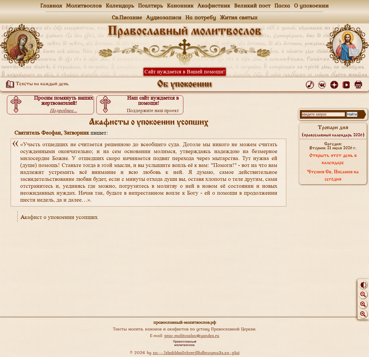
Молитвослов (84, 5)
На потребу (200, 17)
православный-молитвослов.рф (184, 322)
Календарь (120, 5)
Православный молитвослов (184, 31)
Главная (51, 5)
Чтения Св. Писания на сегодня (333, 176)
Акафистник (213, 5)
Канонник (180, 5)
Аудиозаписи (163, 17)
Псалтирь (150, 5)
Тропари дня (333, 131)
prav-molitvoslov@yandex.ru (191, 335)
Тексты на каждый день (36, 84)
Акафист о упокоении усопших (59, 217)
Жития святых (238, 17)
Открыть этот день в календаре (333, 159)
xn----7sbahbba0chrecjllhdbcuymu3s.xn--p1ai (196, 352)
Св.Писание (127, 17)
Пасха (282, 5)
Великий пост (252, 5)
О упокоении (311, 5)
